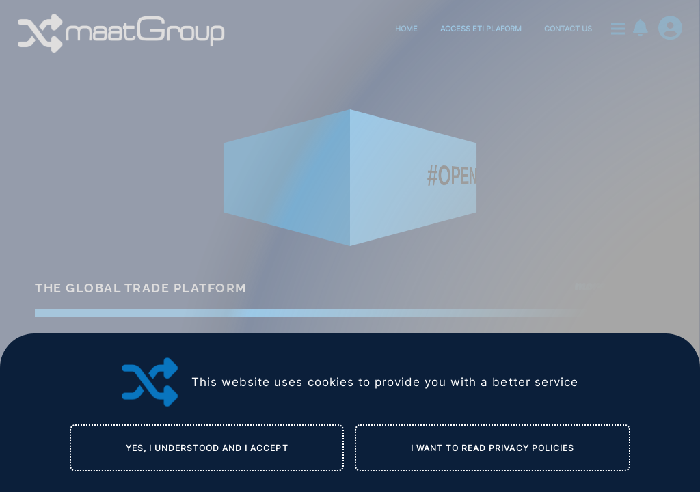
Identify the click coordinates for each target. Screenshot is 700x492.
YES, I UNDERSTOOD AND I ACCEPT (207, 448)
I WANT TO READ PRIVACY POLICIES (492, 448)
